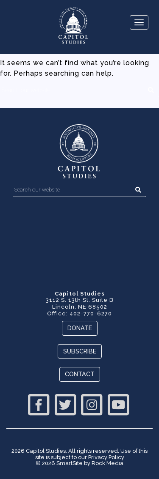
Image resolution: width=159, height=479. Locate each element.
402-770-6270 (91, 313)
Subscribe (79, 351)
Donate (79, 327)
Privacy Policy (106, 457)
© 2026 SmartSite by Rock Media (79, 463)
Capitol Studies (46, 451)
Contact (80, 374)
